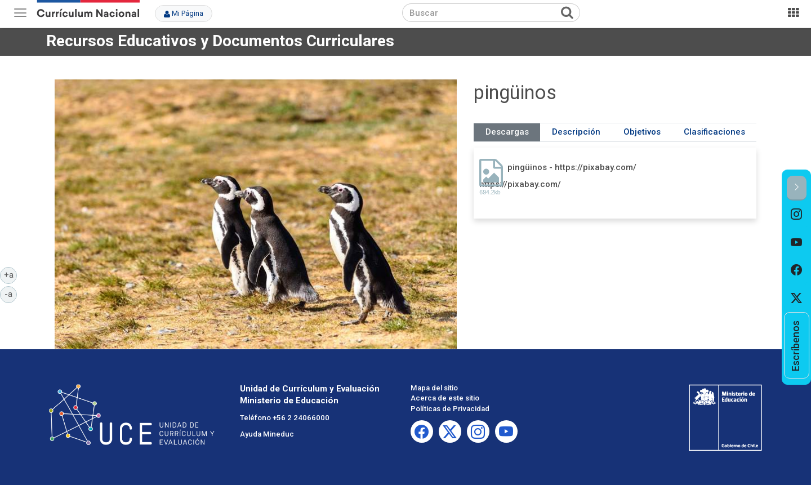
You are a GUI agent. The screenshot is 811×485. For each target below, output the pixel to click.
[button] (796, 188)
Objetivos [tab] (642, 132)
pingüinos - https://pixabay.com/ (571, 167)
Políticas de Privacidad (450, 408)
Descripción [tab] (576, 132)
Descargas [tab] (507, 132)
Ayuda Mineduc (267, 434)
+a (10, 274)
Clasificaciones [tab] (714, 132)
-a (11, 293)
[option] (796, 215)
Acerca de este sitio (445, 398)
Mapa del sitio (434, 388)
